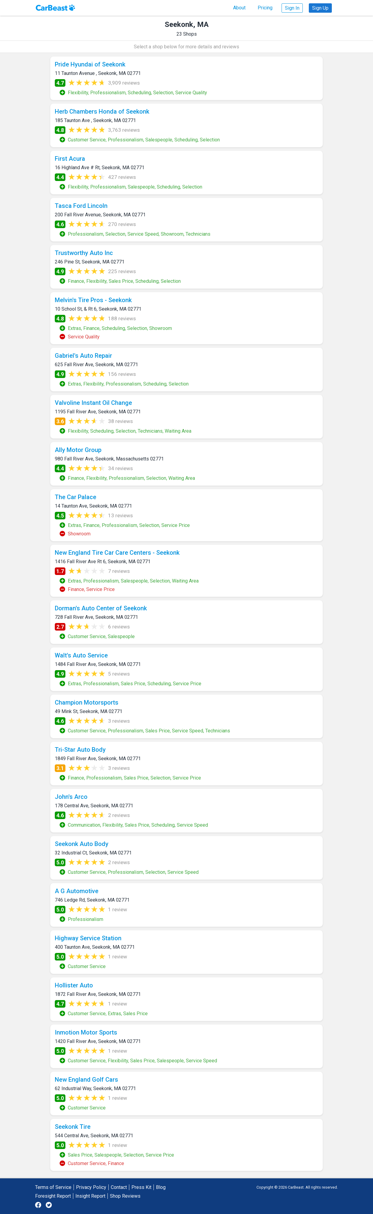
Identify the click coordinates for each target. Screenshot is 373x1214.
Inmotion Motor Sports (86, 1032)
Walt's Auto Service (81, 655)
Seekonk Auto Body (81, 844)
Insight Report (90, 1196)
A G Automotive (76, 891)
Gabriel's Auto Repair (83, 355)
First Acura (70, 158)
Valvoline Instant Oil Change (93, 402)
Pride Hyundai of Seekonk (90, 64)
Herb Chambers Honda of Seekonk (102, 111)
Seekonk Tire (73, 1126)
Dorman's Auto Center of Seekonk (101, 608)
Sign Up (320, 8)
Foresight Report (53, 1196)
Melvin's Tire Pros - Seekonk (93, 300)
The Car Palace (75, 497)
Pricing (265, 8)
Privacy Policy (91, 1187)
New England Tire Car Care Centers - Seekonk (117, 552)
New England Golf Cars (86, 1079)
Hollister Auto (74, 985)
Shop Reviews (125, 1196)
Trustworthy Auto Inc (84, 253)
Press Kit (141, 1187)
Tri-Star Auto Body (80, 749)
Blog (161, 1187)
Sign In (292, 8)
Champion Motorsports (86, 702)
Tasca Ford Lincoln (81, 205)
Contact (119, 1187)
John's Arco (71, 796)
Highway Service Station (88, 938)
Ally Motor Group (78, 450)
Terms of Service (53, 1187)
